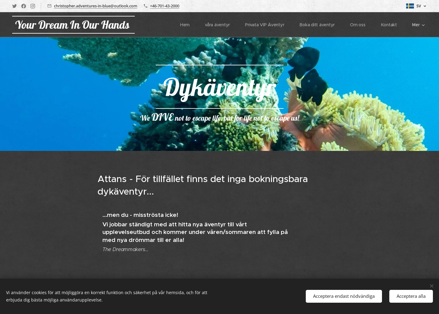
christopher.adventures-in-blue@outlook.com (95, 6)
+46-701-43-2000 (164, 6)
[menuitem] (185, 24)
